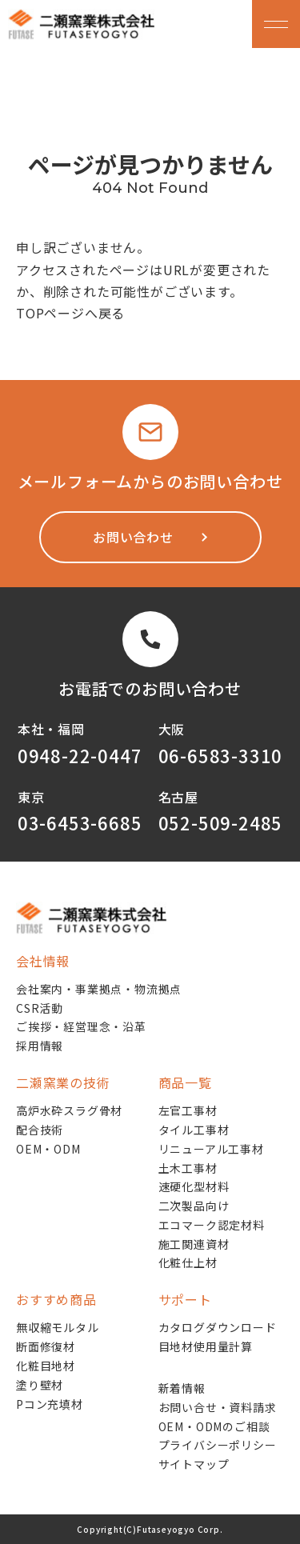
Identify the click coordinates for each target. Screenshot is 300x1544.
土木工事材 (188, 1168)
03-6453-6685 (80, 822)
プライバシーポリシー (217, 1445)
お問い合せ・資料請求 (217, 1407)
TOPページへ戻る (70, 312)
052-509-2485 (220, 822)
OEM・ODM (48, 1149)
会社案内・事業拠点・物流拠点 (99, 989)
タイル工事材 (194, 1130)
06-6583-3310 (220, 755)
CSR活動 (39, 1008)
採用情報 (39, 1046)
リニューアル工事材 (211, 1149)
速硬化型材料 (194, 1186)
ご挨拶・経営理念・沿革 (81, 1026)
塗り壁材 (39, 1385)
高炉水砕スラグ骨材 (69, 1110)
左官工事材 (188, 1110)
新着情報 (182, 1388)
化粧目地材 (45, 1366)
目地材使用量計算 (205, 1346)
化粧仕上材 (188, 1262)
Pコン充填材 (49, 1404)
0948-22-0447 (80, 755)
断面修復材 (45, 1346)
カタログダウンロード (217, 1327)
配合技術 (39, 1130)
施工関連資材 (194, 1244)
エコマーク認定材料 (211, 1225)
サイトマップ (194, 1464)
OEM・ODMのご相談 (214, 1426)
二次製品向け (194, 1206)
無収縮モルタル (57, 1327)
